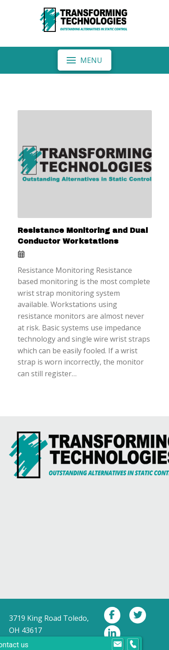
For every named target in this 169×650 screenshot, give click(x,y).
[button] (84, 59)
